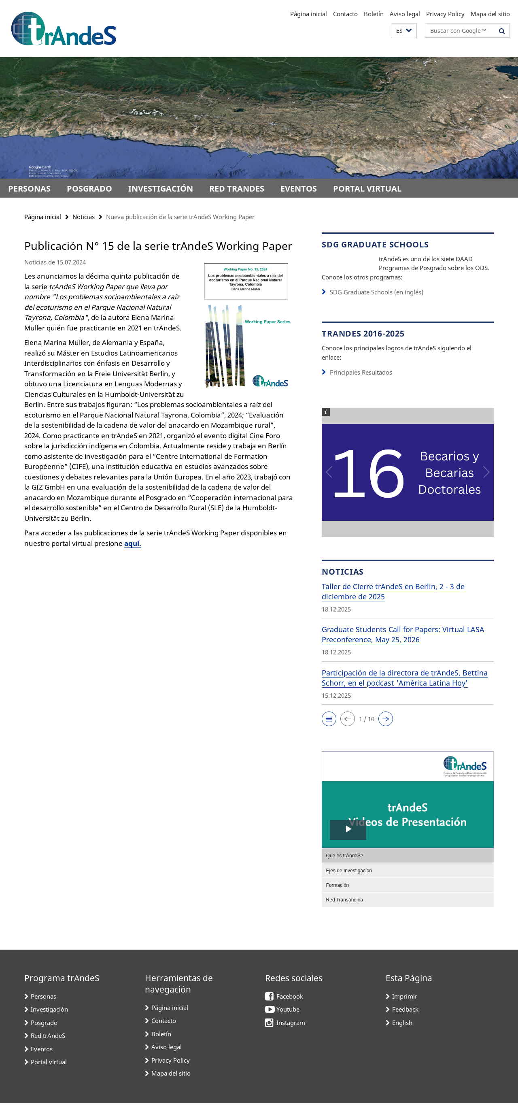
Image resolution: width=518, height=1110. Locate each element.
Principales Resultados (361, 379)
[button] (404, 30)
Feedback (405, 1016)
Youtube (287, 1016)
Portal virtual (367, 188)
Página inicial (308, 14)
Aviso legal (405, 14)
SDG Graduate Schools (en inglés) (376, 299)
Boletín (374, 14)
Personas (29, 188)
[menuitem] (408, 862)
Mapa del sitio (490, 14)
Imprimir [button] (404, 1003)
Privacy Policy (445, 14)
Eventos (298, 188)
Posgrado (89, 188)
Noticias (83, 217)
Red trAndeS (236, 188)
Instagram (290, 1030)
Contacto (345, 14)
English (402, 1030)
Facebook (289, 1003)
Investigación (160, 188)
